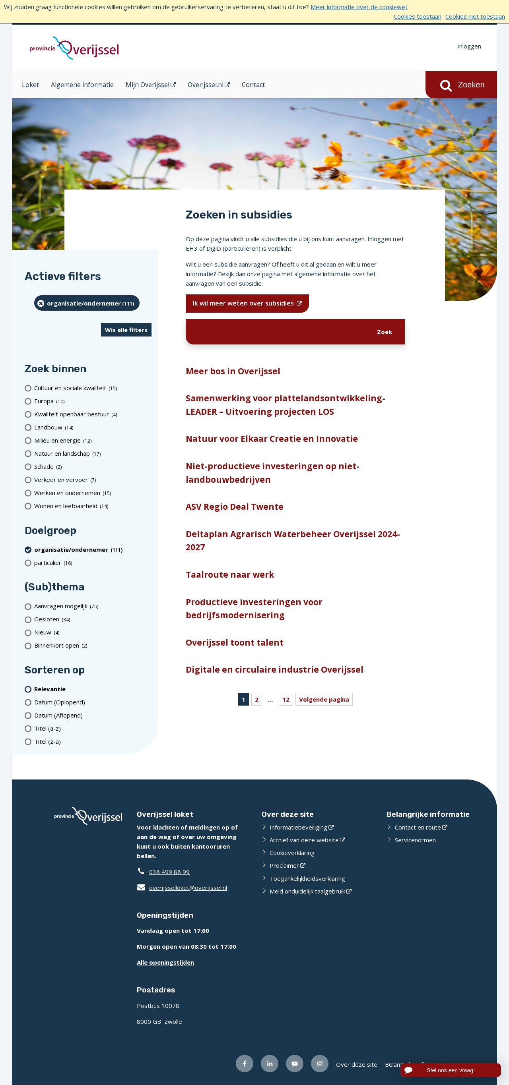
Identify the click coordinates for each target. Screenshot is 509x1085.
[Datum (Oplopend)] (93, 701)
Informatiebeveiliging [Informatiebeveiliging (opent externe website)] (298, 827)
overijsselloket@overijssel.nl (182, 888)
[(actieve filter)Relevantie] (93, 688)
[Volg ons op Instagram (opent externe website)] (319, 1063)
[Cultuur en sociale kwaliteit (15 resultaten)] (93, 388)
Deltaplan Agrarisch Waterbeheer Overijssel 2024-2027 (293, 540)
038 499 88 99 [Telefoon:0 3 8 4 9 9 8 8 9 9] (169, 872)
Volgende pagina (324, 699)
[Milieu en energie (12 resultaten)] (93, 440)
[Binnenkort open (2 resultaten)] (93, 645)
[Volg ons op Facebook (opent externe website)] (244, 1063)
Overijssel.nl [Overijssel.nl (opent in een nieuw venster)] (205, 84)
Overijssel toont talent (235, 642)
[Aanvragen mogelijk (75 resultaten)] (93, 606)
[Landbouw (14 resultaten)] (93, 427)
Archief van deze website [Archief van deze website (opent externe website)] (304, 840)
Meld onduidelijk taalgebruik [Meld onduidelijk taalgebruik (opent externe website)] (307, 891)
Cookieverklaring (292, 853)
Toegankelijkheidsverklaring (307, 878)
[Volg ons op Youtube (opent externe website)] (294, 1063)
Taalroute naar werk (230, 574)
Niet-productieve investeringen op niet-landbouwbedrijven (272, 472)
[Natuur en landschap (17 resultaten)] (93, 453)
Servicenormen (415, 840)
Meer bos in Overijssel (233, 371)
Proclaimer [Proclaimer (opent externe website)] (284, 865)
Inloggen (469, 46)
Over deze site (356, 1064)
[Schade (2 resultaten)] (93, 466)
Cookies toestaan (417, 16)
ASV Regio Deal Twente (235, 506)
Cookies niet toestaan (475, 16)
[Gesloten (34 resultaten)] (93, 619)
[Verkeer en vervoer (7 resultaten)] (93, 479)
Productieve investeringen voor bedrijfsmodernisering (254, 608)
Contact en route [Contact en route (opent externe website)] (418, 827)
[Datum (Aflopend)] (93, 714)
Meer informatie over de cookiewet (359, 7)
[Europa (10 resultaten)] (93, 401)
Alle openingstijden (165, 962)
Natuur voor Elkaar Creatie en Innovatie (272, 438)
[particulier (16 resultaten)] (93, 562)
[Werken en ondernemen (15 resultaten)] (93, 492)
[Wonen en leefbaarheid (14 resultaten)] (93, 506)
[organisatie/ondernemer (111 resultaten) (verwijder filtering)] (87, 303)
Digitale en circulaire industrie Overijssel (274, 669)
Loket (30, 84)
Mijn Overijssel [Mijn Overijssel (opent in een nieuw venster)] (147, 84)
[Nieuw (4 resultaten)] (93, 632)
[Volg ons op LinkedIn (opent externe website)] (269, 1063)
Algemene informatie (82, 84)
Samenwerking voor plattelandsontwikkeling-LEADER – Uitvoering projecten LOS (285, 405)
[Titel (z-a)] (93, 741)
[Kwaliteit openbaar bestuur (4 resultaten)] (93, 414)
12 (285, 699)
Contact (253, 84)
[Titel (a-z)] (93, 728)
